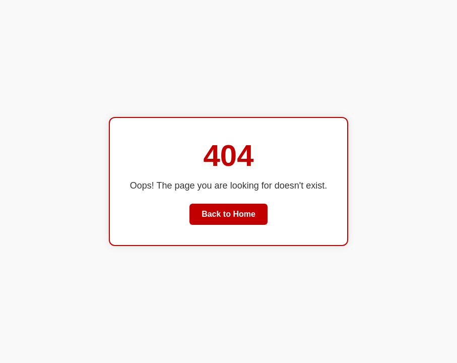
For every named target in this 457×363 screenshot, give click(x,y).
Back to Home (228, 214)
